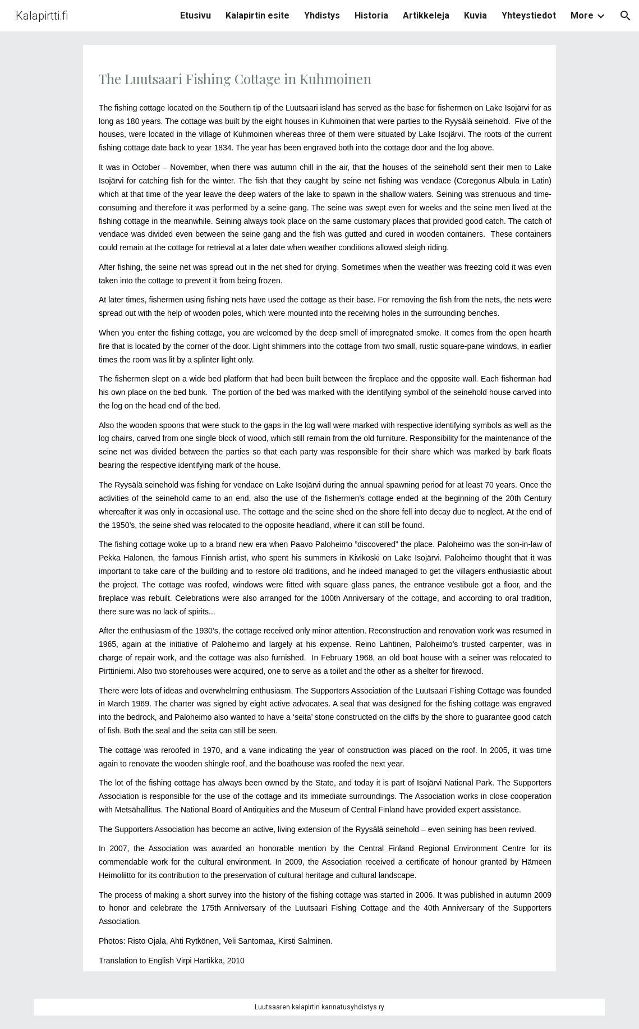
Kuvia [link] (475, 15)
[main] (319, 508)
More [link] (582, 15)
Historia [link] (371, 15)
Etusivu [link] (195, 15)
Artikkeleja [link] (426, 15)
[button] (625, 15)
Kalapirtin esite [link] (257, 15)
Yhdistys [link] (322, 15)
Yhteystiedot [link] (529, 15)
